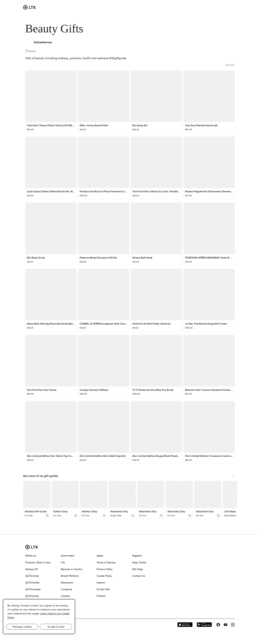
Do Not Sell (103, 589)
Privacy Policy (104, 569)
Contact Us (138, 575)
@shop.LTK (31, 569)
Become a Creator (71, 569)
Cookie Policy (104, 575)
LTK (63, 562)
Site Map (137, 569)
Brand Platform (70, 575)
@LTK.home (32, 575)
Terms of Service (106, 562)
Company (66, 589)
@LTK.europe (33, 589)
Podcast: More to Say (38, 562)
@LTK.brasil (32, 596)
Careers (65, 596)
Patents (101, 596)
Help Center (139, 562)
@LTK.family (32, 582)
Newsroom (67, 582)
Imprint (101, 582)
